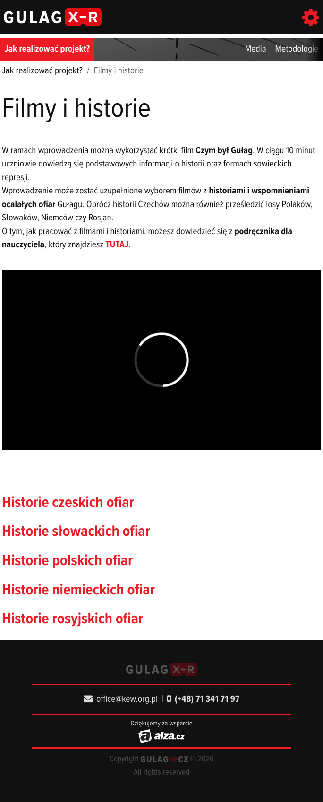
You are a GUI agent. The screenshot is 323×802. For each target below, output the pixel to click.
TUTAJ (116, 245)
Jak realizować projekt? (47, 49)
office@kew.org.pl (121, 699)
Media (255, 49)
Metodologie (297, 49)
